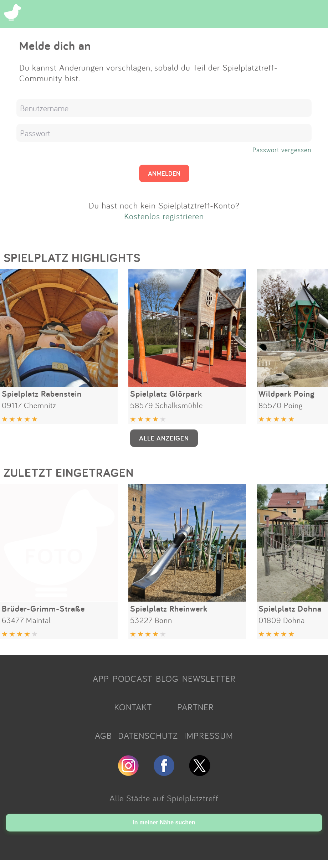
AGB (103, 735)
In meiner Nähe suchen (164, 822)
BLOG (167, 678)
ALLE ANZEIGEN (164, 438)
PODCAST (132, 678)
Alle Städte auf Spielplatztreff (164, 798)
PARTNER (195, 707)
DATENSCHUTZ (148, 735)
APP (101, 678)
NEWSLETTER (209, 678)
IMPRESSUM (208, 735)
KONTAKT (133, 707)
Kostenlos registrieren (164, 216)
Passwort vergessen (282, 149)
